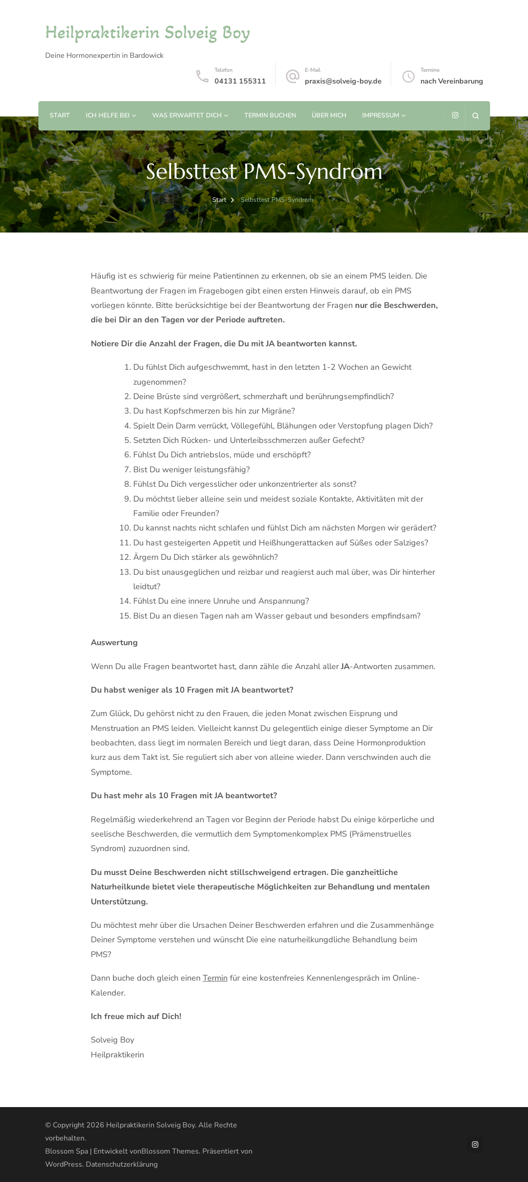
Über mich (329, 115)
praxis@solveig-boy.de (343, 81)
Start (60, 115)
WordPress (63, 1164)
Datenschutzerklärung (122, 1164)
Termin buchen (270, 115)
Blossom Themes (170, 1151)
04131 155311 (240, 81)
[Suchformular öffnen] (475, 116)
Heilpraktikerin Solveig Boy (147, 31)
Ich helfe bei (108, 115)
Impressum (380, 115)
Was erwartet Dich (187, 115)
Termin (215, 978)
